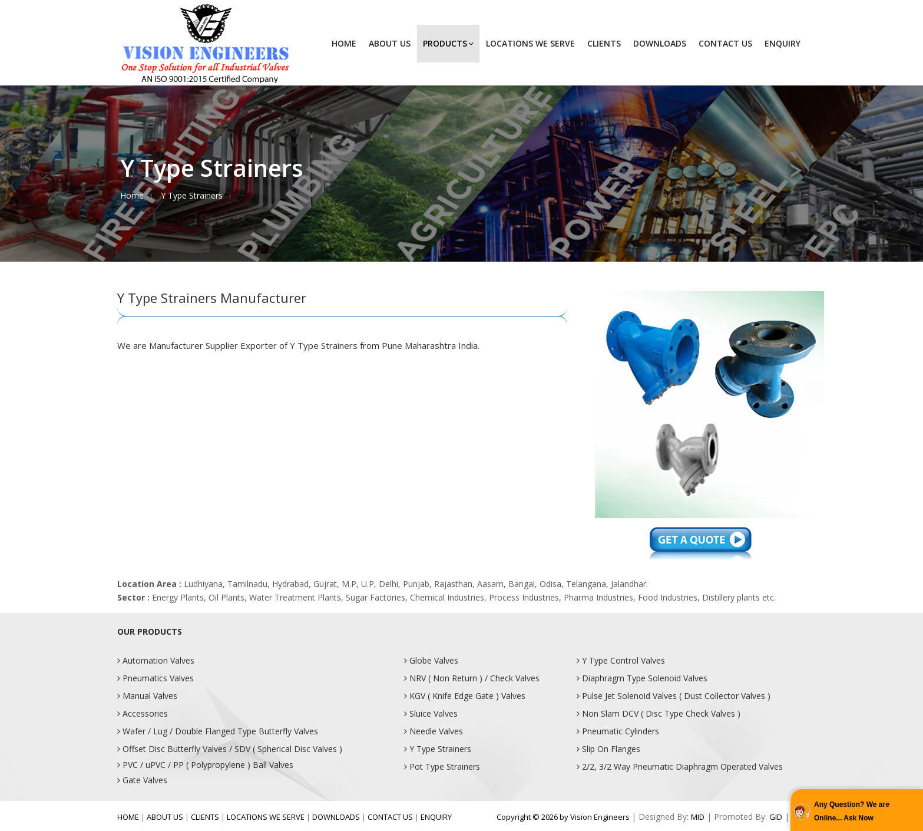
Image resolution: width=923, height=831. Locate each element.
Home (132, 195)
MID (697, 817)
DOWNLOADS (659, 43)
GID (775, 817)
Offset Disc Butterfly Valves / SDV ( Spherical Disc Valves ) (229, 748)
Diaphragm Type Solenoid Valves (642, 678)
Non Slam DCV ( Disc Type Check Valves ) (658, 713)
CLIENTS (604, 43)
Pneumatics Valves (155, 678)
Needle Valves (433, 731)
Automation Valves (155, 660)
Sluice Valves (431, 713)
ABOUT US (390, 43)
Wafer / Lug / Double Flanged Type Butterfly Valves (217, 731)
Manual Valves (147, 695)
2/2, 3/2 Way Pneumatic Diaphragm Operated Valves (680, 766)
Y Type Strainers (437, 748)
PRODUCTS (448, 43)
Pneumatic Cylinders (618, 731)
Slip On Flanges (608, 748)
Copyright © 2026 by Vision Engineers (564, 817)
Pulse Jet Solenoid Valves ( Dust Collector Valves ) (673, 695)
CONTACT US (725, 43)
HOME (344, 43)
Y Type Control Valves (621, 660)
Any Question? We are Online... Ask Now (851, 811)
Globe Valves (431, 660)
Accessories (142, 713)
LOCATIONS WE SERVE (530, 43)
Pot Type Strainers (442, 766)
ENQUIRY (782, 43)
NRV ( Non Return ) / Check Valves (472, 678)
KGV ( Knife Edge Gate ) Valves (464, 695)
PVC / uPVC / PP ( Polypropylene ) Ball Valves (205, 764)
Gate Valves (142, 780)
